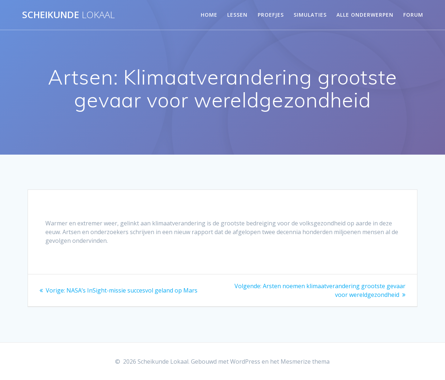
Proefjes (271, 14)
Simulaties (310, 14)
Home (209, 14)
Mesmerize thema (305, 361)
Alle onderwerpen (364, 14)
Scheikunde (68, 15)
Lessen (237, 14)
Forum (413, 14)
